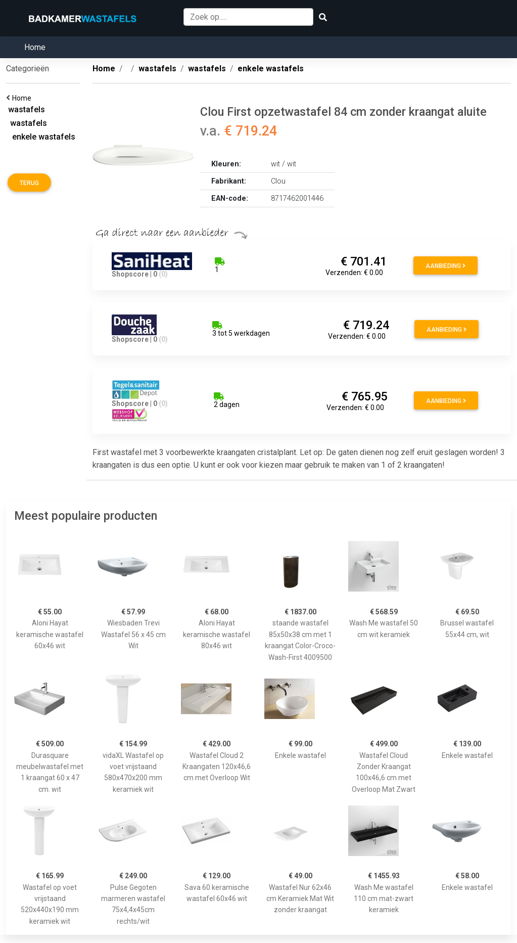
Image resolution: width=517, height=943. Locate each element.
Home (34, 47)
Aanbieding (445, 266)
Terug (29, 183)
